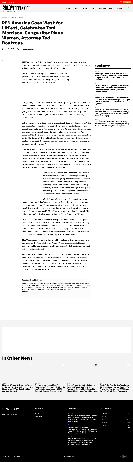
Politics (97, 72)
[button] (128, 8)
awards (5, 18)
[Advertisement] (66, 340)
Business (97, 84)
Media (17, 18)
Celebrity (11, 18)
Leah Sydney (30, 49)
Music (21, 18)
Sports (96, 96)
